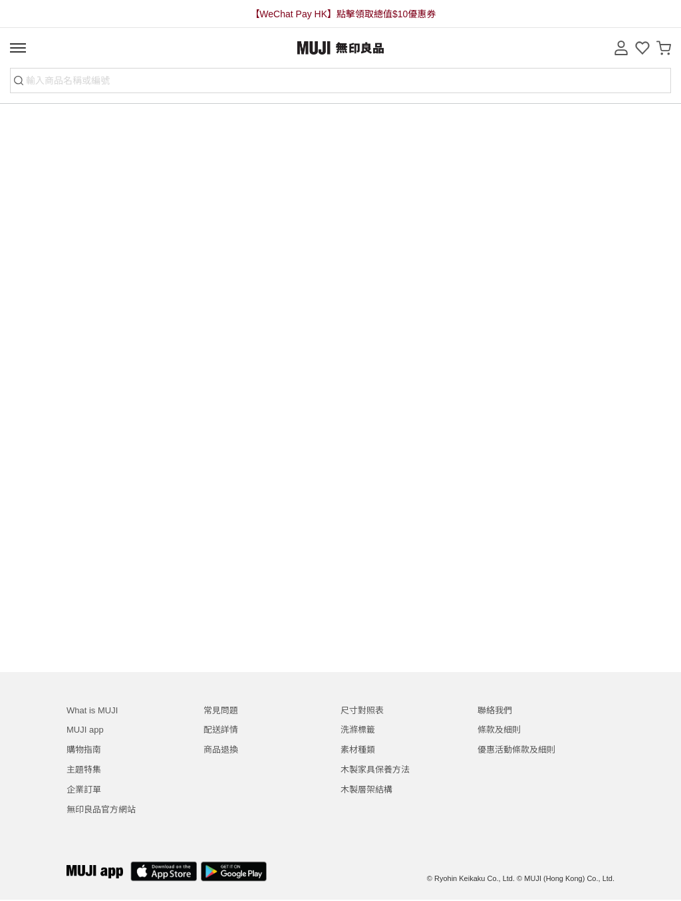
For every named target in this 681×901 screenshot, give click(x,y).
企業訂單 (84, 790)
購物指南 (84, 750)
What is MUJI (92, 710)
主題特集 (84, 770)
